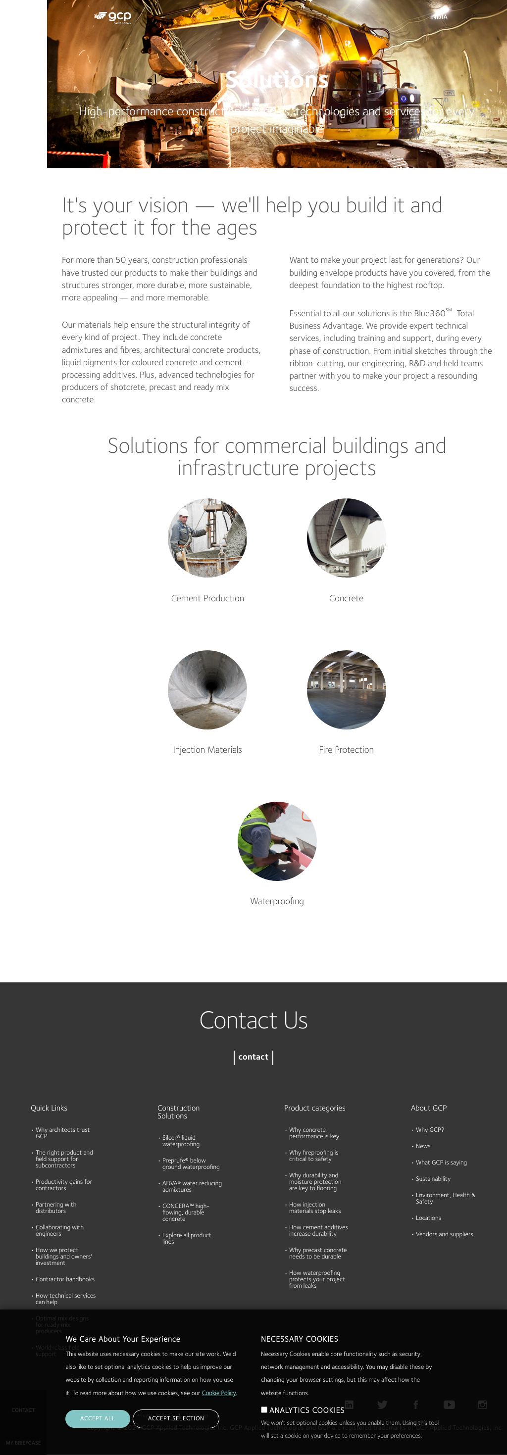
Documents (21, 70)
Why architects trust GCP (63, 1133)
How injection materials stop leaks (315, 1208)
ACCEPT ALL (97, 1419)
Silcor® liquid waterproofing (181, 1141)
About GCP (429, 1109)
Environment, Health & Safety (446, 1199)
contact (253, 1058)
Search (472, 20)
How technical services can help (66, 1299)
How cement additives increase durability (318, 1231)
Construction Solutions (178, 1112)
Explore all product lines (186, 1239)
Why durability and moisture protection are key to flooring (315, 1182)
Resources (19, 108)
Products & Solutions (21, 28)
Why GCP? (430, 1130)
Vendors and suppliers (444, 1235)
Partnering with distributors (56, 1208)
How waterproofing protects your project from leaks (317, 1280)
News (423, 1147)
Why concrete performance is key (314, 1133)
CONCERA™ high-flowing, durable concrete (186, 1213)
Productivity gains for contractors (64, 1185)
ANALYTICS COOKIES (307, 1411)
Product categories (315, 1109)
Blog (10, 184)
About (13, 146)
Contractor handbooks (65, 1280)
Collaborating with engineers (60, 1231)
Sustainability (433, 1179)
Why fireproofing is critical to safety (314, 1156)
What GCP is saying (441, 1163)
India (439, 17)
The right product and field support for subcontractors (64, 1159)
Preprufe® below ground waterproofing (191, 1164)
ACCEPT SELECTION (176, 1419)
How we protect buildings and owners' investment (64, 1257)
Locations (428, 1218)
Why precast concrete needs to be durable (318, 1254)
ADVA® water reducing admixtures (192, 1187)
